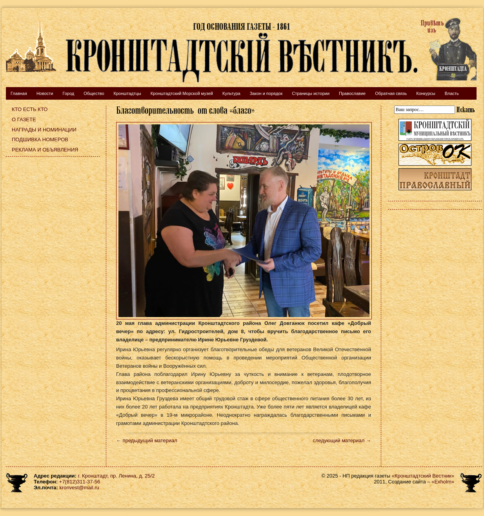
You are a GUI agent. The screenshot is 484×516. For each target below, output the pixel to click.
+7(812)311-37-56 (79, 482)
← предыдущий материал (146, 440)
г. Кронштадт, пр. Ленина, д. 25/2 (116, 476)
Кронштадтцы (127, 93)
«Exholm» (442, 482)
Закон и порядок (266, 93)
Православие (352, 93)
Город (68, 93)
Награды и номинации (44, 130)
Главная (19, 93)
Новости (44, 93)
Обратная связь (391, 93)
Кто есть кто (29, 109)
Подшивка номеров (40, 139)
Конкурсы (425, 93)
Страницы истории (310, 93)
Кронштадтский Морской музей (182, 93)
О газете (24, 119)
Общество (94, 93)
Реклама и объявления (45, 150)
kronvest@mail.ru (79, 487)
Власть (452, 93)
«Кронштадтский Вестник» (423, 476)
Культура (231, 93)
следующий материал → (342, 440)
